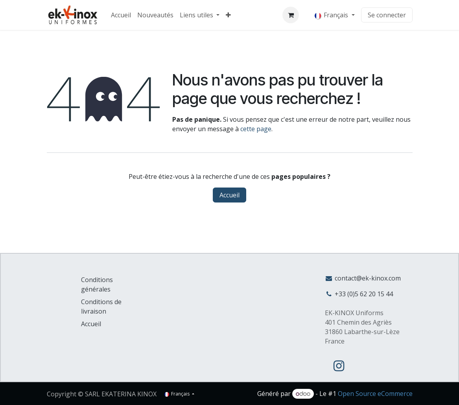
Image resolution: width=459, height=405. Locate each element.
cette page (255, 128)
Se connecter (387, 15)
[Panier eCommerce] (290, 15)
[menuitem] (121, 15)
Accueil (229, 195)
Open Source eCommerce (375, 393)
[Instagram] (338, 366)
